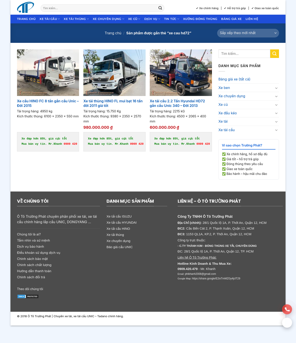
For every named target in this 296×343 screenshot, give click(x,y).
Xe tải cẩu (50, 19)
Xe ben (224, 87)
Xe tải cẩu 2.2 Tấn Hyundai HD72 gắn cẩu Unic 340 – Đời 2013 (177, 103)
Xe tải (223, 121)
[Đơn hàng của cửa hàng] (248, 33)
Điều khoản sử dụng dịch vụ (38, 253)
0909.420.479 (188, 269)
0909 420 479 (74, 144)
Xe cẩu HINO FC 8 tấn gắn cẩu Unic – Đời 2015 (48, 103)
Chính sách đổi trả (31, 277)
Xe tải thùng (76, 19)
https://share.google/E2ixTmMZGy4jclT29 (216, 278)
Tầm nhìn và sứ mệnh (33, 240)
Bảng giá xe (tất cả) (235, 79)
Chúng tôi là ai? (29, 234)
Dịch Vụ (152, 19)
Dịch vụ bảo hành (30, 246)
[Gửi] (160, 8)
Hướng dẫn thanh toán (34, 271)
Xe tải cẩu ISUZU (119, 216)
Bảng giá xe (231, 19)
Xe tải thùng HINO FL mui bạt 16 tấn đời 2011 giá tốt (113, 103)
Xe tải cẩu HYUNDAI (122, 222)
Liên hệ (252, 19)
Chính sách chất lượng (34, 265)
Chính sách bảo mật (32, 259)
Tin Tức (171, 19)
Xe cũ (134, 19)
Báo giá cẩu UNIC (120, 247)
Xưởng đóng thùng (200, 19)
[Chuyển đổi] (276, 88)
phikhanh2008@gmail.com (200, 273)
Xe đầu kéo (228, 113)
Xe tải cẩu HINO (118, 228)
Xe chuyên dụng (108, 19)
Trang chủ (26, 19)
